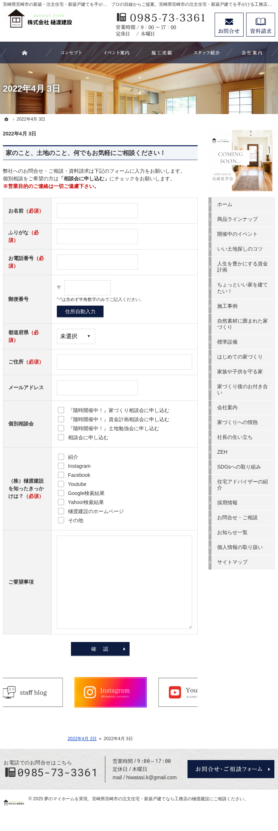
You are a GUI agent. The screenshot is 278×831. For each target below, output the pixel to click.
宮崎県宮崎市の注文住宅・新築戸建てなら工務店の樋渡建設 (150, 798)
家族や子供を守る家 (240, 371)
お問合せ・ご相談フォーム (231, 769)
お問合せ (229, 25)
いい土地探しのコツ (240, 249)
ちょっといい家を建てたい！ (242, 288)
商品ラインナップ (237, 219)
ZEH (222, 452)
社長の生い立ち (235, 437)
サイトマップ (232, 562)
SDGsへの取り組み (239, 467)
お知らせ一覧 (232, 532)
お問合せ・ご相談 (237, 517)
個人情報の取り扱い (240, 547)
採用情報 (227, 502)
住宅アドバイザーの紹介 (242, 485)
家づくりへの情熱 (237, 422)
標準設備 (227, 342)
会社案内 (227, 407)
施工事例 (227, 306)
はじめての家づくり (240, 357)
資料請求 (260, 25)
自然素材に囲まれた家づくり (242, 324)
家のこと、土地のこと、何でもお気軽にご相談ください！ (86, 153)
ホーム (224, 204)
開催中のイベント (237, 234)
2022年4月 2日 (82, 738)
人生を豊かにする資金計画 (242, 267)
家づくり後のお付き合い (242, 389)
